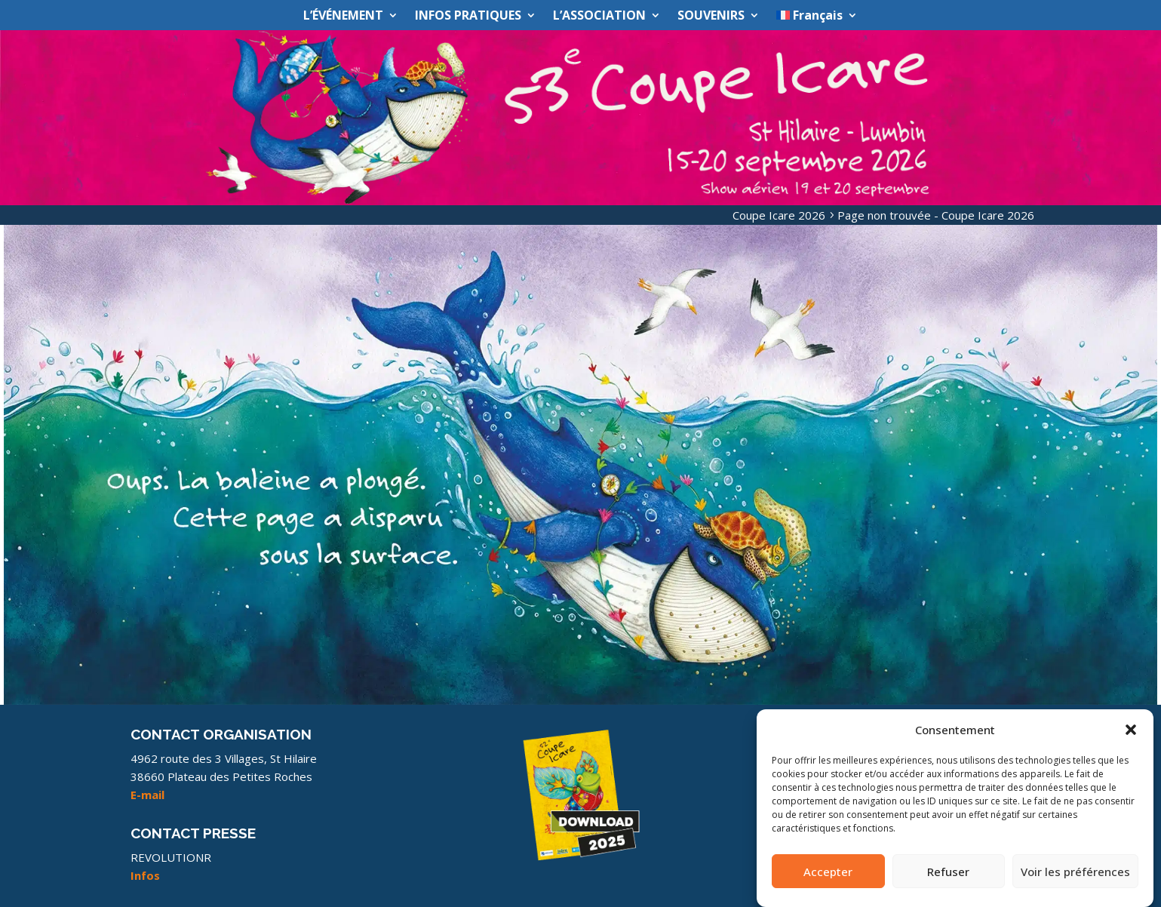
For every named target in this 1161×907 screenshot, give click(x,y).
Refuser (948, 880)
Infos (145, 875)
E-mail (147, 794)
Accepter (827, 880)
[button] (1130, 738)
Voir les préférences (1075, 880)
